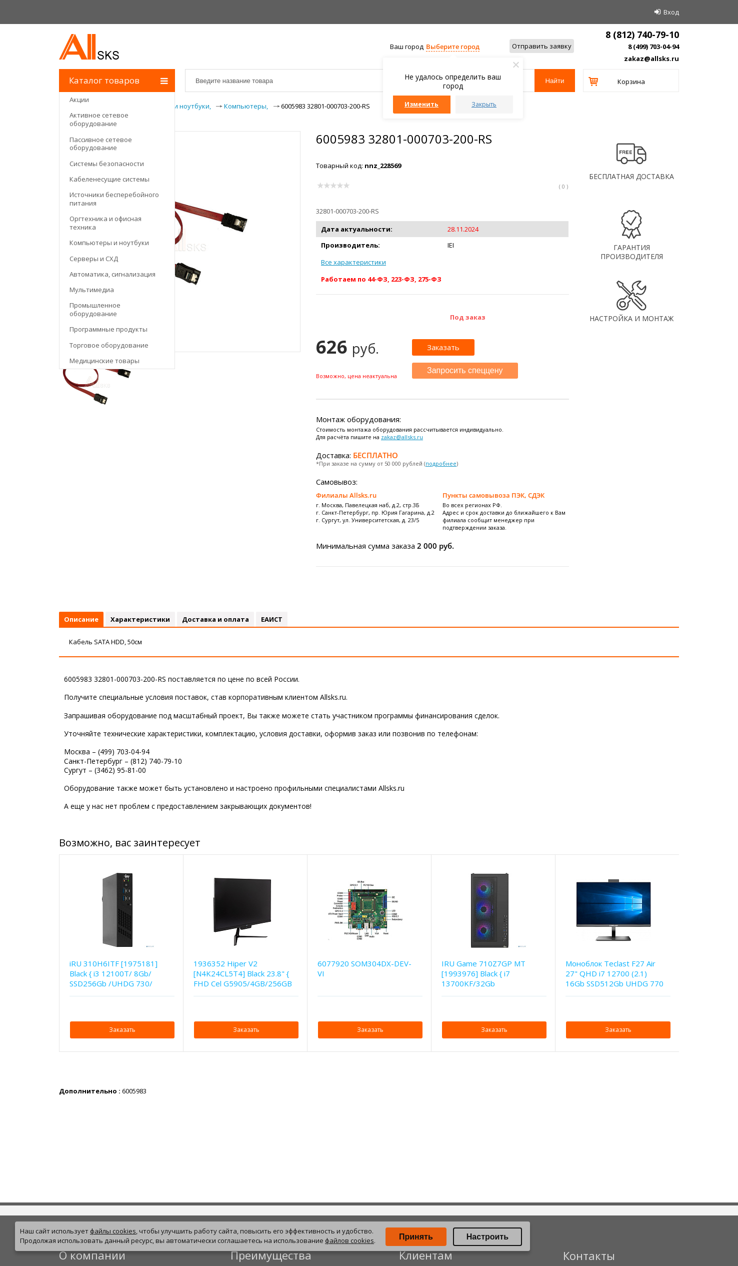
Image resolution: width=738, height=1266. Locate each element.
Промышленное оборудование (95, 309)
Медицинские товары (105, 360)
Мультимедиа (92, 289)
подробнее (441, 463)
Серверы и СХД (94, 258)
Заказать (443, 347)
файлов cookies (349, 1240)
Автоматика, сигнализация (113, 274)
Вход (671, 12)
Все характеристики (353, 262)
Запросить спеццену (465, 370)
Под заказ (468, 317)
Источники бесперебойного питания (114, 199)
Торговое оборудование (109, 345)
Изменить (421, 104)
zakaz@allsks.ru (651, 58)
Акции (79, 99)
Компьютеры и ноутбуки (109, 242)
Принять (416, 1236)
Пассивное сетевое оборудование (101, 144)
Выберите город (453, 46)
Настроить (487, 1236)
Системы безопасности (107, 163)
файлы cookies (113, 1230)
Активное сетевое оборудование (99, 119)
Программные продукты (109, 329)
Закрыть (484, 104)
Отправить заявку (542, 46)
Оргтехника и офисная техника (106, 223)
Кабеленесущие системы (110, 179)
